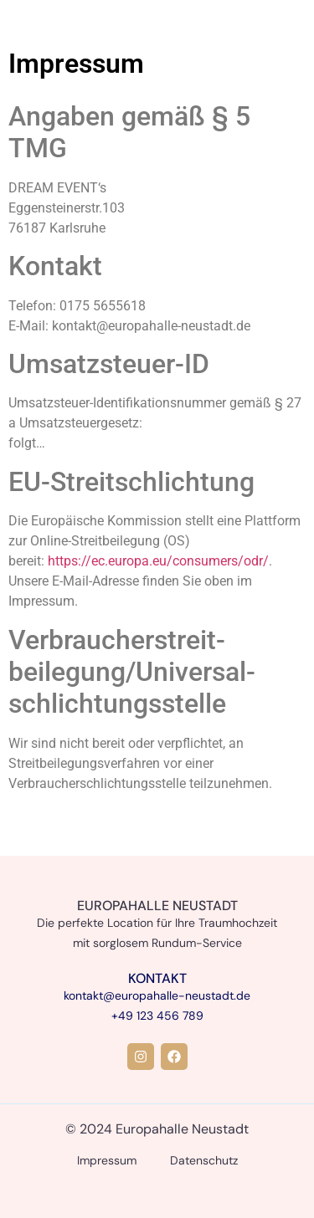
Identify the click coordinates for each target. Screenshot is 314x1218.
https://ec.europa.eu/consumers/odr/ (158, 561)
